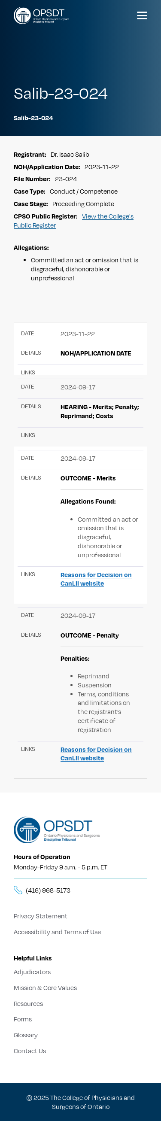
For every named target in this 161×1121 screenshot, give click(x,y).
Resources (28, 1003)
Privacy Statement (40, 916)
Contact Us (30, 1050)
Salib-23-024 (33, 118)
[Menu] (142, 15)
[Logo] (41, 15)
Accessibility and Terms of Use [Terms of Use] (57, 932)
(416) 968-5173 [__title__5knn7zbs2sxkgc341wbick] (48, 890)
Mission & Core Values (45, 987)
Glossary (26, 1035)
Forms (23, 1019)
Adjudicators (32, 971)
